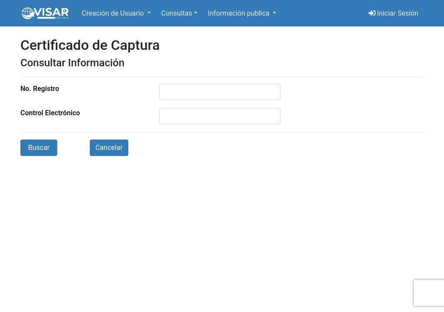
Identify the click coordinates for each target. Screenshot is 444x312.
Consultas (177, 13)
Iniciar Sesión (394, 13)
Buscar (39, 147)
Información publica (239, 13)
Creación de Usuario (114, 13)
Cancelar (109, 147)
